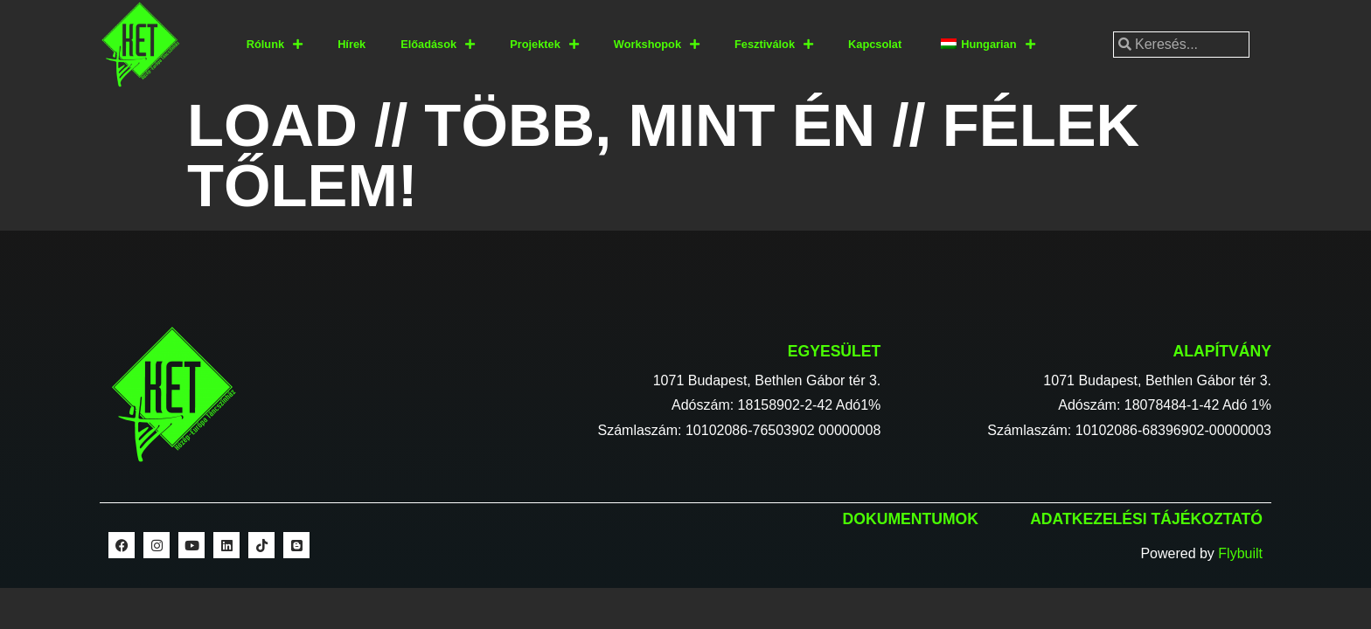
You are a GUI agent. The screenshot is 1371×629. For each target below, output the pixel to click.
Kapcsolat (874, 44)
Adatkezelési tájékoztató (1146, 519)
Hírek (351, 44)
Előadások (437, 45)
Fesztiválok (773, 45)
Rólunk (275, 45)
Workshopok (656, 45)
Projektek (544, 45)
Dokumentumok (910, 519)
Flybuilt (1240, 553)
